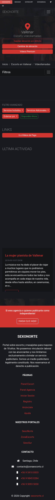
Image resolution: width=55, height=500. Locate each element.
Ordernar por (10, 116)
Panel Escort (27, 384)
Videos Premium (27, 51)
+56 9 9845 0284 (30, 478)
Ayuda (27, 413)
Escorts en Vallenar (21, 64)
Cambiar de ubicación (27, 46)
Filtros (6, 72)
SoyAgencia (41, 2)
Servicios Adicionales (37, 110)
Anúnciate (27, 407)
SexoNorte (6, 2)
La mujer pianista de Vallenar (24, 255)
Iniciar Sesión (28, 395)
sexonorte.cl (37, 495)
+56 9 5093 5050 (30, 484)
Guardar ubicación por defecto (27, 41)
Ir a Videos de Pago (27, 135)
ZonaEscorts (27, 437)
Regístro (27, 401)
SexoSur (18, 2)
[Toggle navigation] (48, 12)
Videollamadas (42, 64)
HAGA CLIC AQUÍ (27, 321)
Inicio (5, 64)
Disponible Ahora (29, 116)
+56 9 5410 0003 (30, 472)
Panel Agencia (27, 389)
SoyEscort (29, 2)
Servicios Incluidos (12, 110)
